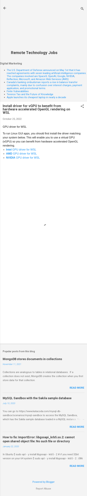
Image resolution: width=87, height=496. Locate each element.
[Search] (82, 9)
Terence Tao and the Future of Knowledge (30, 94)
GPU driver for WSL (21, 149)
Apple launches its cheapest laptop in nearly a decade (36, 97)
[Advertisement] (34, 27)
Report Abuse (43, 488)
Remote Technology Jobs (34, 52)
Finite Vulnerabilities (18, 91)
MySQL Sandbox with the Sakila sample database (37, 398)
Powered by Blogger (44, 481)
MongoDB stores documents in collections (32, 359)
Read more (77, 387)
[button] (82, 106)
